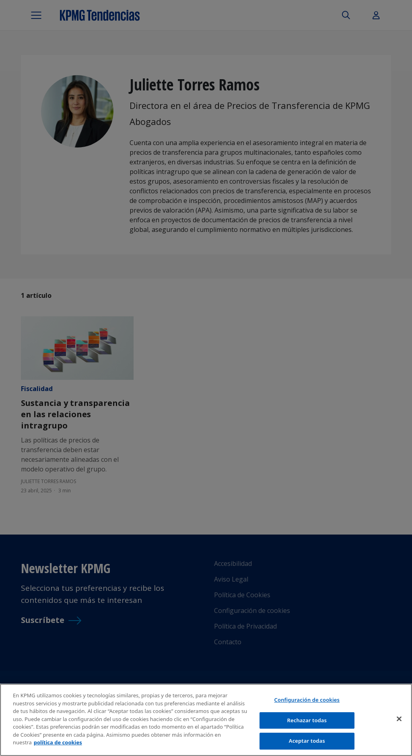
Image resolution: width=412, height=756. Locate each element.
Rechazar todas (307, 720)
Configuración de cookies (307, 700)
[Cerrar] (399, 719)
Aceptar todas (307, 741)
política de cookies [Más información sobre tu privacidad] (58, 743)
